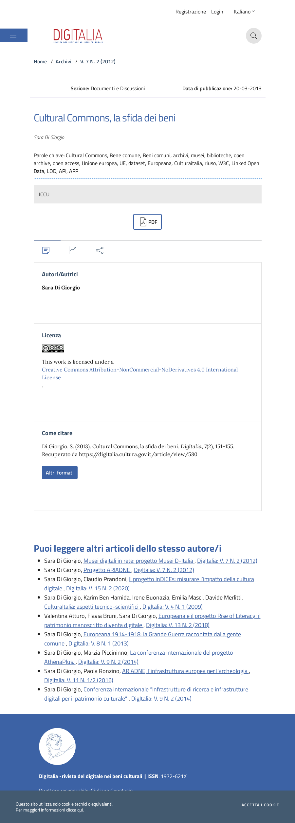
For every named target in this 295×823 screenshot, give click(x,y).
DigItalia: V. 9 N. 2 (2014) (108, 661)
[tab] (47, 250)
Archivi (64, 61)
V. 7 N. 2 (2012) (98, 61)
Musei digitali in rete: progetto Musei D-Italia (138, 560)
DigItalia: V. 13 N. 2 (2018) (178, 625)
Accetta (260, 805)
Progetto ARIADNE (107, 569)
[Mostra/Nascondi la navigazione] (13, 35)
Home (41, 61)
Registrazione (190, 11)
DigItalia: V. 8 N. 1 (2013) (98, 643)
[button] (245, 11)
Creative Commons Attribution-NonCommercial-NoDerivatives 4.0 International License (140, 373)
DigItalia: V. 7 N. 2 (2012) (227, 560)
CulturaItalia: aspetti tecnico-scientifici (92, 606)
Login (217, 11)
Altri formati (60, 472)
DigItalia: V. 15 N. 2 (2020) (98, 588)
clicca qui (74, 809)
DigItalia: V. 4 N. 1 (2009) (172, 606)
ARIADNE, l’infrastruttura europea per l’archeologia (185, 670)
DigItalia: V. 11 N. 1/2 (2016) (78, 680)
